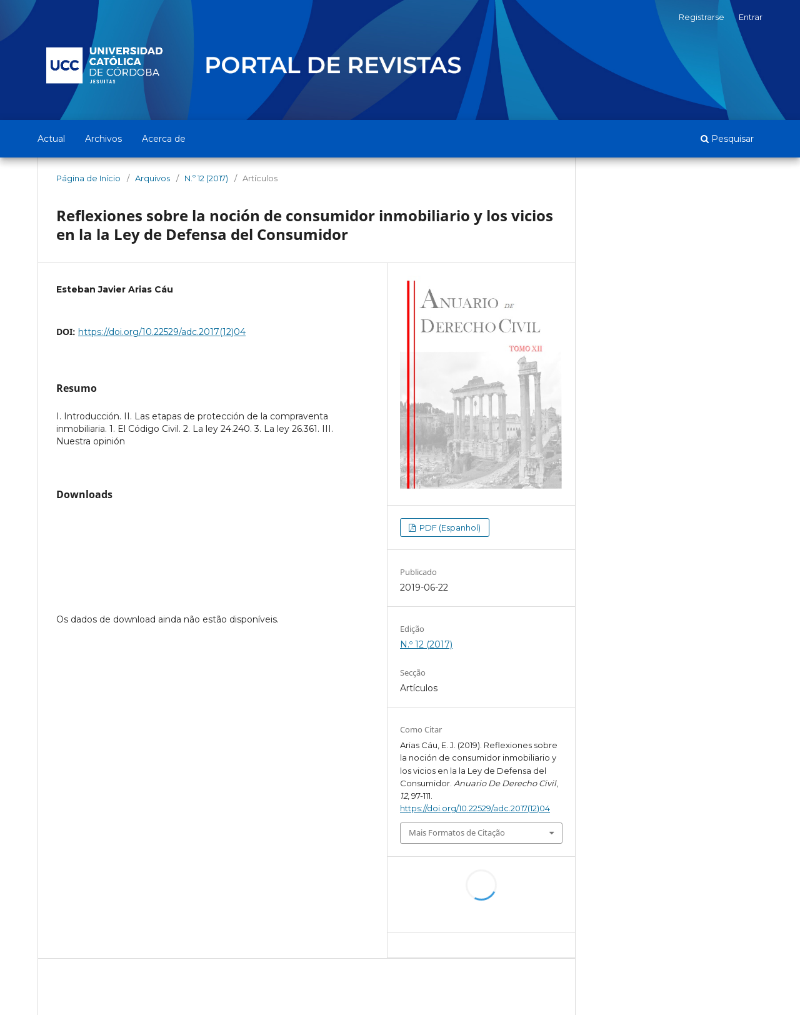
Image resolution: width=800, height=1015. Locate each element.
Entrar (750, 17)
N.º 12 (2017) (206, 178)
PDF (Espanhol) (449, 527)
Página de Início (88, 178)
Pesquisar (727, 138)
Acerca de (164, 138)
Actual (51, 138)
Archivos (103, 138)
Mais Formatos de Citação (457, 832)
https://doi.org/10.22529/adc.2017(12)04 (162, 332)
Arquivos (152, 178)
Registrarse (701, 17)
